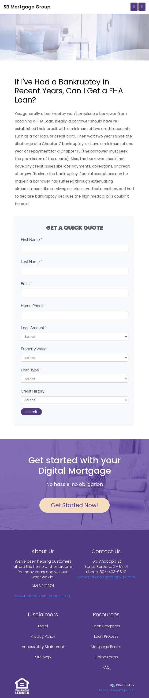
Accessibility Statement (43, 646)
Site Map (43, 657)
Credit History (33, 391)
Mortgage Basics (106, 646)
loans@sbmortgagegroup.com (106, 577)
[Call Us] (134, 7)
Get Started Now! (74, 505)
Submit (31, 411)
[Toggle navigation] (141, 7)
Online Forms (106, 657)
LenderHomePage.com (116, 690)
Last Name (31, 261)
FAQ (106, 667)
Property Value (34, 349)
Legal (43, 626)
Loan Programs (106, 626)
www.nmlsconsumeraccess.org (42, 596)
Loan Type (31, 370)
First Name (31, 239)
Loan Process (106, 636)
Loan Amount (33, 328)
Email (27, 284)
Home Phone (33, 306)
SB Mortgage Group (27, 7)
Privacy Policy (43, 636)
